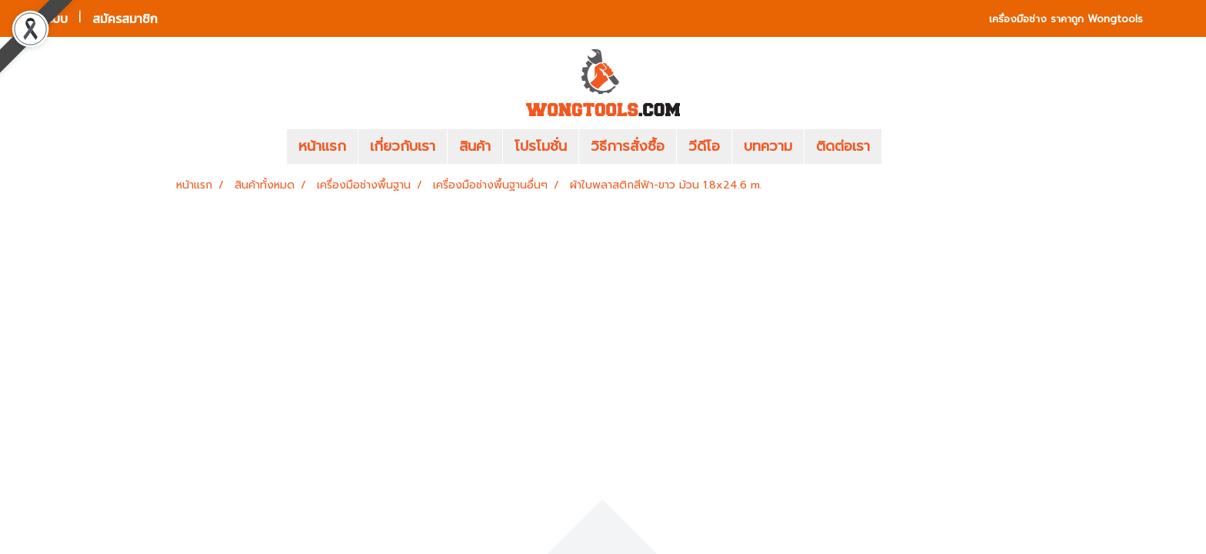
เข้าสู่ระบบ (43, 18)
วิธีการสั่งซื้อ (628, 146)
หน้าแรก (322, 146)
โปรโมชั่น (541, 146)
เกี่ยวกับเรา (402, 146)
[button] (904, 147)
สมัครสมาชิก (125, 18)
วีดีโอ (704, 146)
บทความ (768, 146)
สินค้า (475, 146)
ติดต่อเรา (843, 146)
